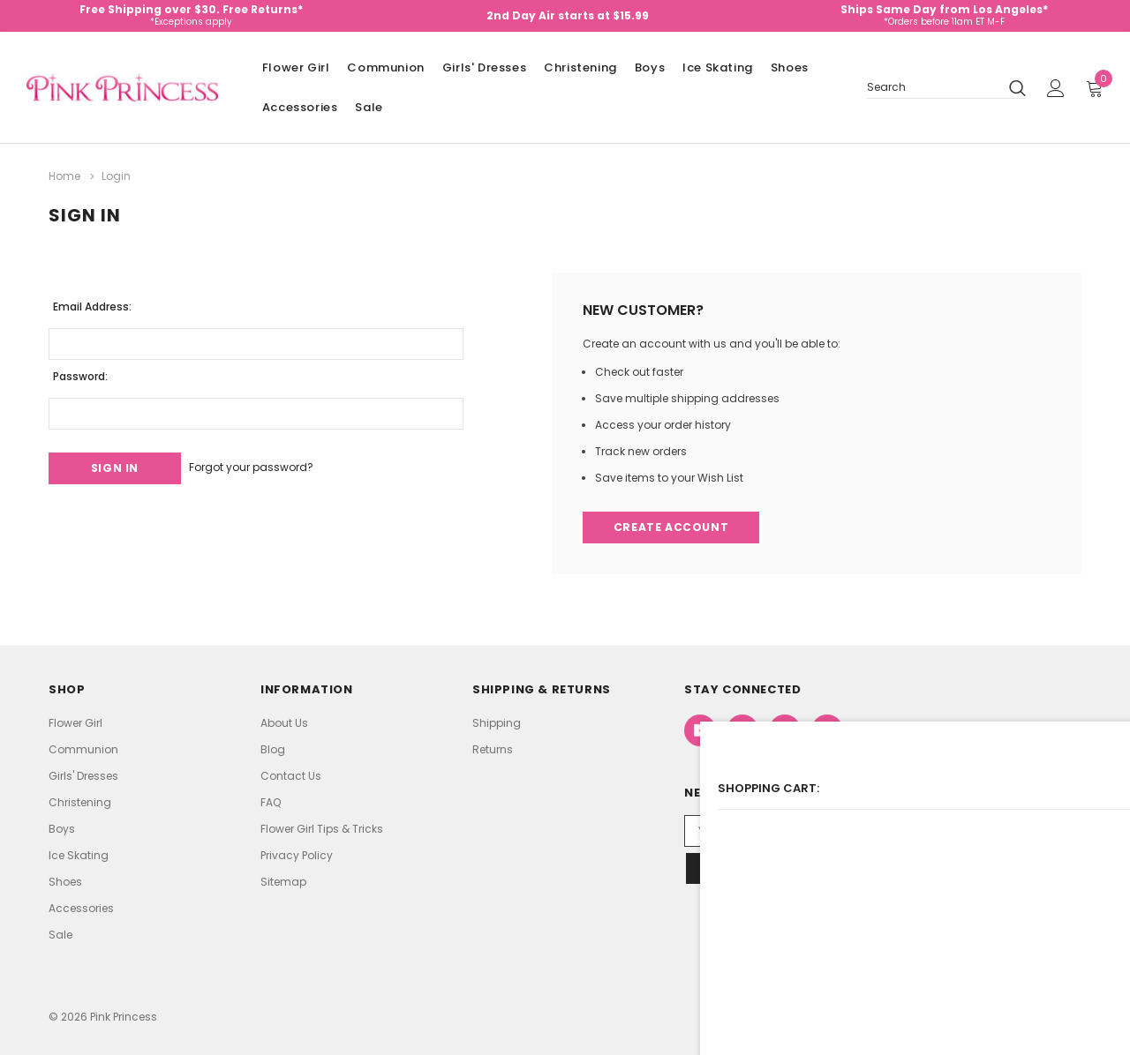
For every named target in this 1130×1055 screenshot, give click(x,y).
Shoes (790, 67)
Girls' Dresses (484, 67)
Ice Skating (717, 67)
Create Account (673, 525)
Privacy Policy (296, 854)
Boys (650, 67)
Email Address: (92, 302)
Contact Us (290, 774)
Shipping (496, 722)
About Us (284, 722)
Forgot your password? (272, 464)
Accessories (300, 107)
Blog (272, 748)
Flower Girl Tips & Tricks (321, 827)
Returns (492, 748)
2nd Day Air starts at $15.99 (567, 15)
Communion (385, 67)
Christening (580, 67)
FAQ (270, 801)
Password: (80, 371)
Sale (368, 107)
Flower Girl (296, 67)
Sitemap (283, 880)
